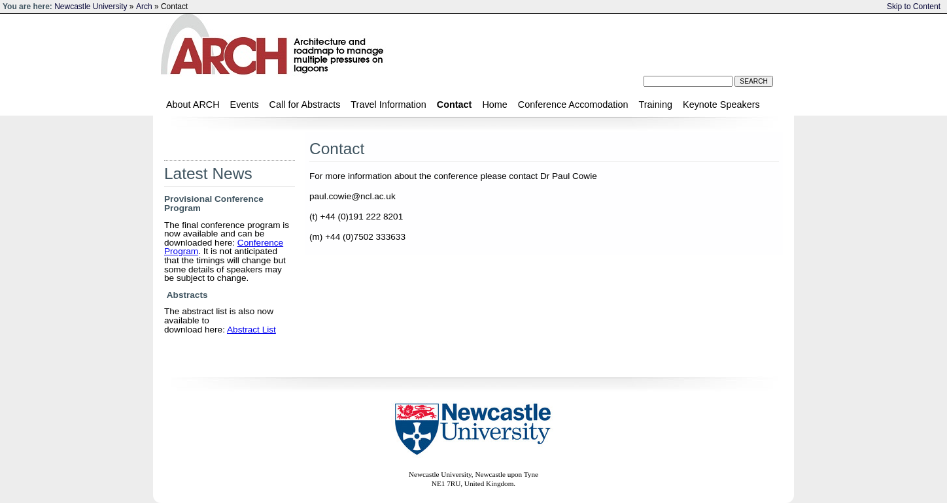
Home (494, 104)
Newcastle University (90, 6)
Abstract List (251, 329)
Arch (144, 6)
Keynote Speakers (721, 104)
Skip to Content (913, 6)
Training (655, 104)
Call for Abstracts (305, 104)
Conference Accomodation (573, 104)
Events (244, 104)
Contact (454, 104)
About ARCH (193, 104)
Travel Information (388, 104)
